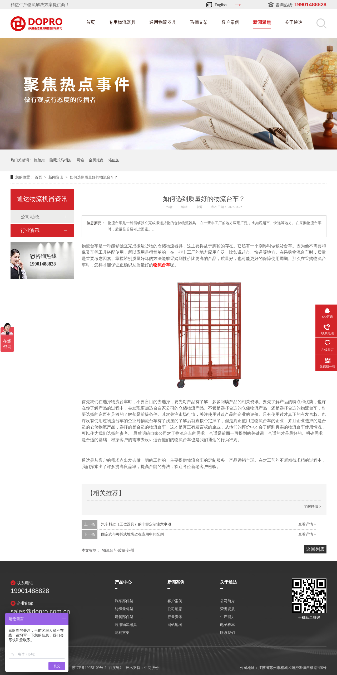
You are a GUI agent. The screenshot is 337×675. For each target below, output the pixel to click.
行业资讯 (30, 230)
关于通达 (294, 22)
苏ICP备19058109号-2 (89, 668)
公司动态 (30, 216)
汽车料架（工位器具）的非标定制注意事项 (136, 524)
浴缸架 (114, 160)
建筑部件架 (124, 617)
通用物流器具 (162, 22)
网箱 (80, 160)
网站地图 (174, 625)
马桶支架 (199, 22)
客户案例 (230, 22)
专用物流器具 (122, 22)
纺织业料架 (124, 609)
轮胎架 (39, 160)
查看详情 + (307, 524)
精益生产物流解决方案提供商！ (40, 4)
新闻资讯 (56, 177)
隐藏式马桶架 (60, 160)
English (221, 5)
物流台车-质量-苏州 (118, 550)
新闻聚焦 (262, 22)
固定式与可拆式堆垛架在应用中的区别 (132, 534)
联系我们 (227, 633)
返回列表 (315, 549)
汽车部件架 (124, 601)
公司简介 (227, 601)
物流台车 (161, 265)
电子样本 (227, 625)
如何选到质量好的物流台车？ (94, 177)
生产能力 (227, 617)
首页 (90, 22)
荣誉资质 (227, 609)
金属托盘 (96, 160)
